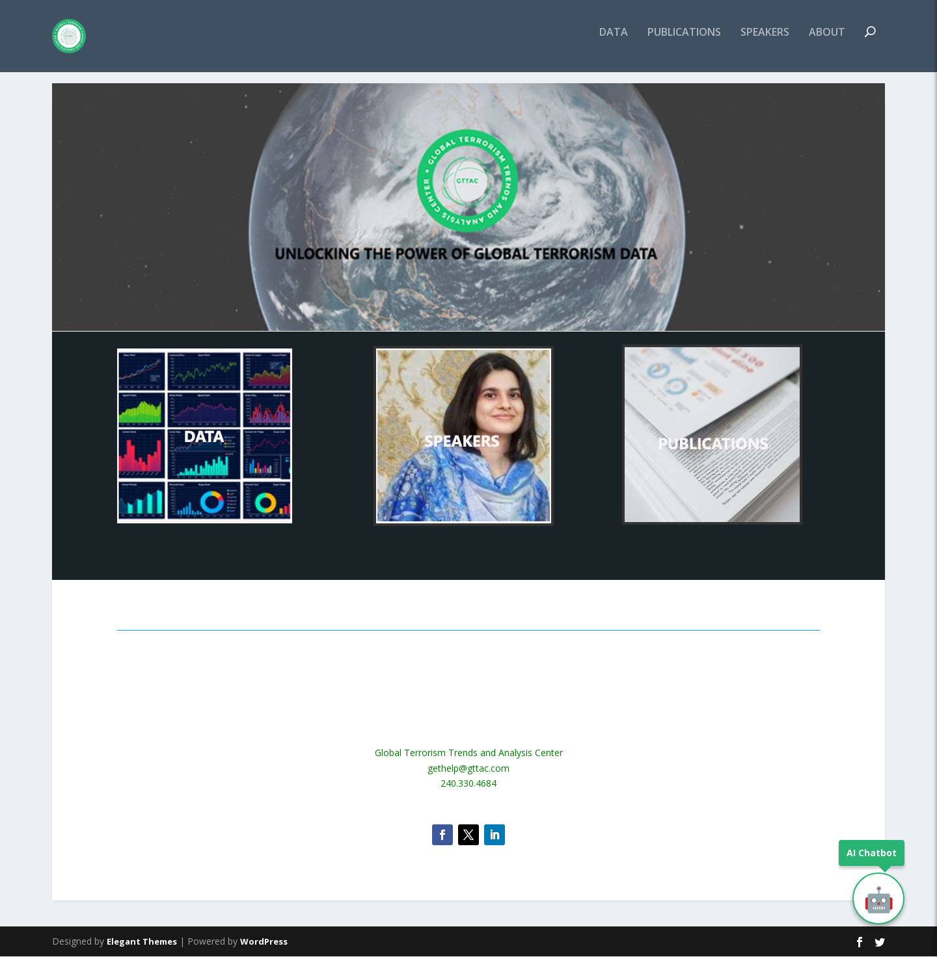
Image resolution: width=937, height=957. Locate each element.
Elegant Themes (142, 942)
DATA (613, 41)
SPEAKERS (764, 41)
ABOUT (827, 41)
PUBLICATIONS (684, 41)
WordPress (264, 942)
